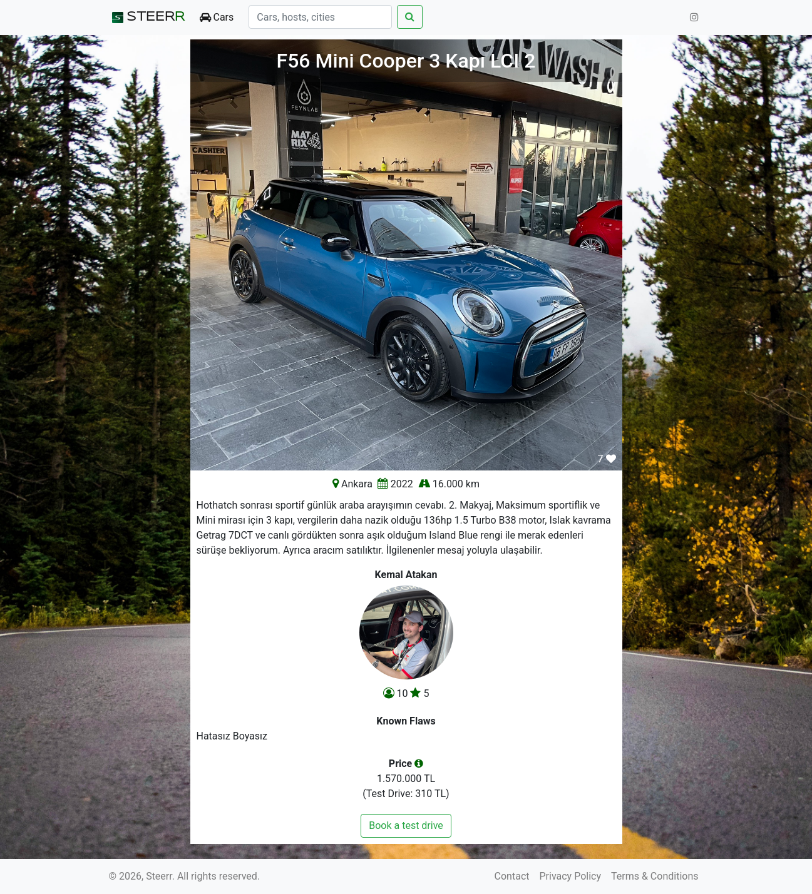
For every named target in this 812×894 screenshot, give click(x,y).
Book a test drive (406, 825)
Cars (217, 17)
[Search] (320, 17)
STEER (147, 17)
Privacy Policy (571, 876)
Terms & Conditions (655, 876)
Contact (512, 876)
